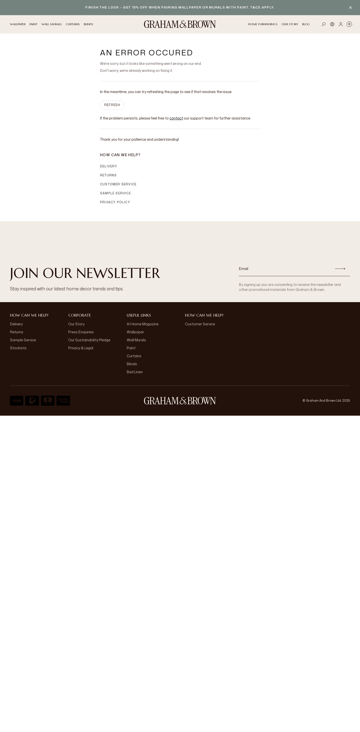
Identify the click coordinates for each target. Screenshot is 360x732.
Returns (108, 175)
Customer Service (118, 184)
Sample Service (115, 193)
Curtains (134, 356)
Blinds (132, 364)
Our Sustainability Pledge (89, 340)
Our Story (76, 324)
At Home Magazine (142, 324)
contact (176, 118)
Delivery (109, 166)
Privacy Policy (115, 202)
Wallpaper (135, 332)
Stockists (18, 348)
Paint (131, 348)
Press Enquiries (81, 332)
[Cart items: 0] (349, 24)
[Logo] (180, 24)
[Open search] (323, 24)
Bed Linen (135, 371)
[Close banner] (351, 7)
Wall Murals (136, 340)
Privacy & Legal (80, 348)
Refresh (112, 105)
